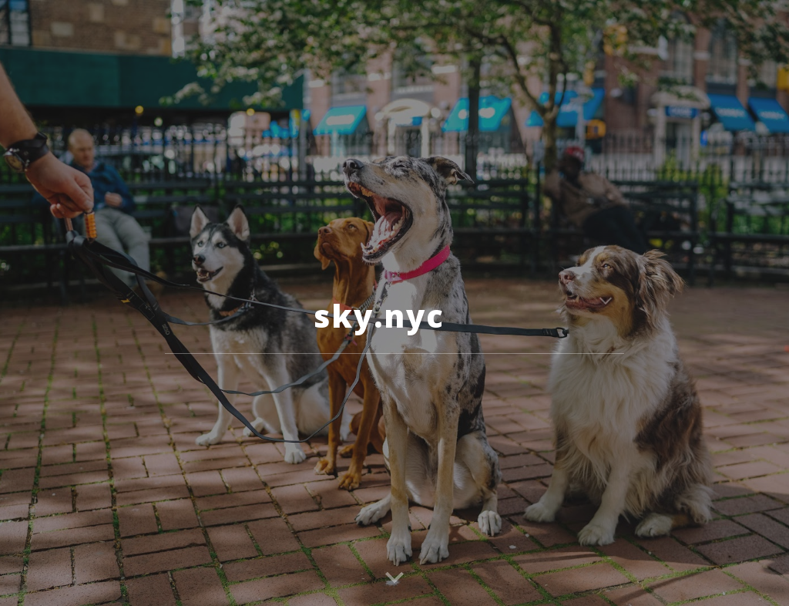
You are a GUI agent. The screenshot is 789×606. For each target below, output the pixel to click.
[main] (394, 302)
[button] (605, 302)
